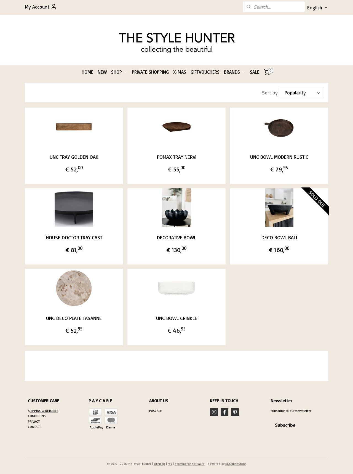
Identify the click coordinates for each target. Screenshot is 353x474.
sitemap (159, 464)
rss (170, 464)
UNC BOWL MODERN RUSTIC (279, 157)
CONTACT (34, 427)
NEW (102, 72)
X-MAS (179, 72)
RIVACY (35, 421)
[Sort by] (302, 92)
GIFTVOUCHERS (205, 72)
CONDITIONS (37, 416)
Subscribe (285, 425)
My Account (41, 6)
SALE (254, 72)
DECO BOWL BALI (279, 237)
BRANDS (234, 72)
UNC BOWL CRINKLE (176, 318)
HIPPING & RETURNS (44, 411)
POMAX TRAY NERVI (176, 157)
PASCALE (155, 411)
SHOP (119, 72)
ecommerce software (190, 464)
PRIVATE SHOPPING (150, 72)
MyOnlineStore (235, 464)
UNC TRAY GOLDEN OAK (73, 157)
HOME (87, 72)
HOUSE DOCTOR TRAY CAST (74, 237)
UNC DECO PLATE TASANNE (74, 318)
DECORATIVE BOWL (176, 237)
